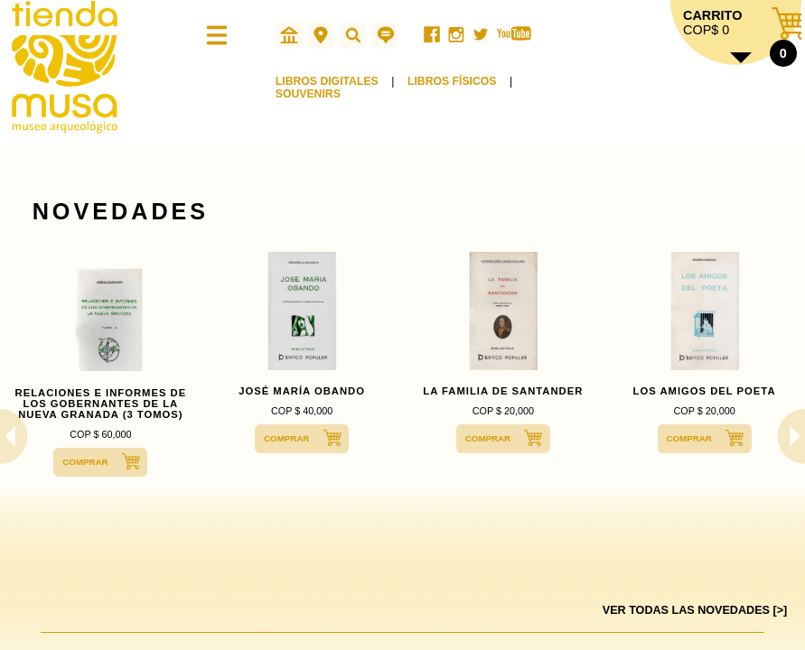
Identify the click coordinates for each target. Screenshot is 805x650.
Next (788, 436)
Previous (17, 436)
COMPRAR (85, 462)
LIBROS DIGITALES (327, 81)
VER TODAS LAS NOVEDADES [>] (695, 610)
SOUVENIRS (308, 94)
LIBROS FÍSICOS (452, 81)
